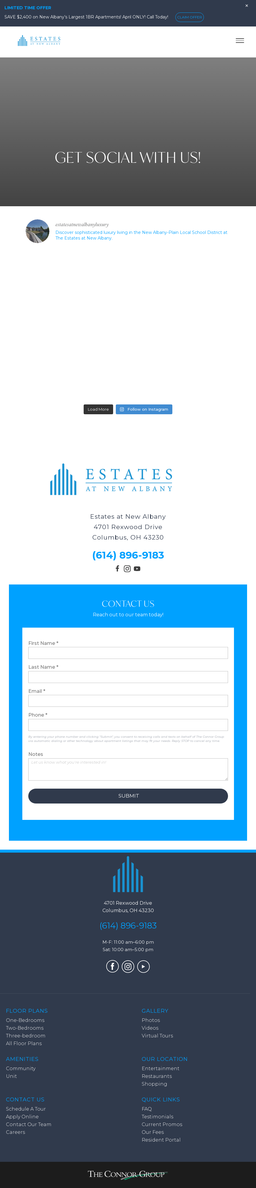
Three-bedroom (26, 1036)
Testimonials (157, 1117)
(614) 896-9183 (128, 555)
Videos (150, 1028)
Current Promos (162, 1124)
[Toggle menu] (239, 40)
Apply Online (22, 1117)
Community (20, 1068)
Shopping (154, 1084)
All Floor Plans (24, 1043)
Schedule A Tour (26, 1109)
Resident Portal (161, 1140)
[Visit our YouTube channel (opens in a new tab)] (137, 572)
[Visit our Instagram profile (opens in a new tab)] (127, 570)
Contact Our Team (28, 1124)
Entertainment (160, 1068)
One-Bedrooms (25, 1020)
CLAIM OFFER (189, 17)
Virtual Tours (157, 1036)
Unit (11, 1076)
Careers (15, 1132)
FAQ (147, 1109)
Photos (151, 1020)
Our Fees (153, 1132)
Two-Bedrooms (24, 1028)
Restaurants (157, 1076)
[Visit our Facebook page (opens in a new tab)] (118, 571)
